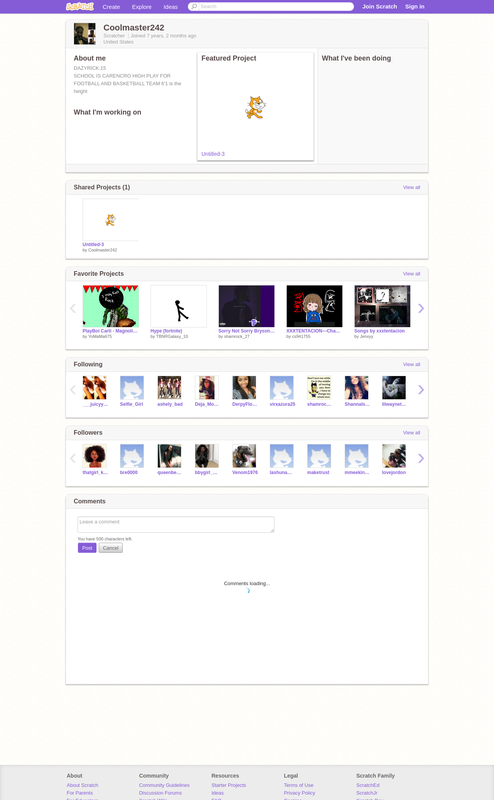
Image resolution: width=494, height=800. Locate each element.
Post (87, 548)
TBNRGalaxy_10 (172, 336)
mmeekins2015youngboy (357, 472)
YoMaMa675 (100, 336)
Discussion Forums (160, 793)
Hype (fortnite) (166, 331)
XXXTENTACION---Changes (314, 331)
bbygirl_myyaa (208, 472)
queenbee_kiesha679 (170, 472)
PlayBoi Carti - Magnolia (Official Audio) (111, 331)
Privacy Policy (299, 793)
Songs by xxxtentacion (379, 331)
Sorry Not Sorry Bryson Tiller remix (246, 331)
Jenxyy (366, 336)
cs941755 (301, 336)
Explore (142, 6)
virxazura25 (282, 404)
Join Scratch (379, 6)
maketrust (318, 472)
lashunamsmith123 (283, 472)
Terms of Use (299, 785)
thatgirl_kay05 (95, 472)
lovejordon (394, 472)
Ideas (171, 6)
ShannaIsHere (357, 404)
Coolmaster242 (102, 250)
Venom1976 (245, 472)
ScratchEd (367, 785)
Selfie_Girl (131, 404)
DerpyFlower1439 (245, 404)
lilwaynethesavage (395, 404)
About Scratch (82, 785)
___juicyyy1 (95, 404)
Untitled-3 (213, 154)
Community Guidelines (164, 785)
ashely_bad (170, 404)
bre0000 (128, 472)
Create (111, 6)
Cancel (110, 548)
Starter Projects (228, 785)
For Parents (80, 793)
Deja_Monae (208, 404)
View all (411, 187)
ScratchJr (366, 793)
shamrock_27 (237, 336)
